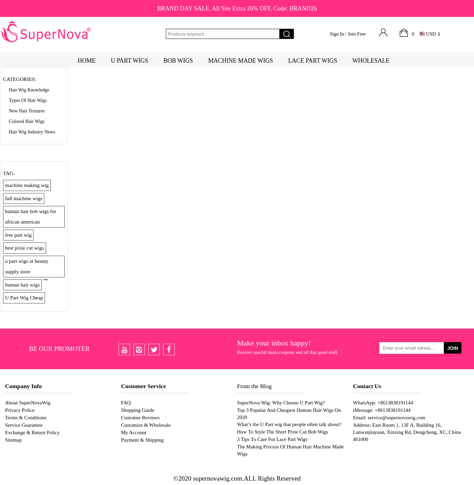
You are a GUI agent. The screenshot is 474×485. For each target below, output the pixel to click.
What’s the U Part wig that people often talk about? (289, 424)
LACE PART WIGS (312, 60)
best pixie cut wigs (24, 248)
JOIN (452, 348)
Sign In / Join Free (348, 34)
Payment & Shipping (142, 440)
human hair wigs (22, 285)
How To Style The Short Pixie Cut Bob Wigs (282, 432)
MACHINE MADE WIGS (240, 60)
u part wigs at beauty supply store (26, 266)
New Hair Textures (27, 110)
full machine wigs (23, 198)
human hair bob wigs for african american (30, 216)
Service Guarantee (23, 425)
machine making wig (27, 185)
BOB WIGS (178, 60)
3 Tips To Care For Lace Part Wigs (272, 439)
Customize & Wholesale (146, 425)
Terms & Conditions (25, 417)
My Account (134, 432)
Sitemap (13, 440)
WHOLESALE (371, 60)
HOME (86, 60)
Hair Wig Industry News (32, 131)
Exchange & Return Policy (32, 432)
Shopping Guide (137, 410)
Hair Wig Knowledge (29, 89)
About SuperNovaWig (27, 402)
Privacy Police (20, 410)
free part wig (18, 235)
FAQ (126, 402)
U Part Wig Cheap (24, 297)
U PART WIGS (129, 60)
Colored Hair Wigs (27, 121)
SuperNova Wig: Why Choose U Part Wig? (281, 402)
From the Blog (254, 386)
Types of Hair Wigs (28, 100)
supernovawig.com (217, 478)
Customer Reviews (140, 417)
